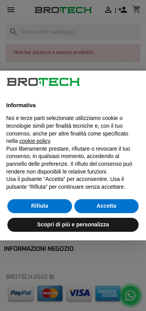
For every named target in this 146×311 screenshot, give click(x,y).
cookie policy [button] (34, 141)
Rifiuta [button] (39, 206)
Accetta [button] (106, 206)
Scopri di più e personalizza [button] (73, 224)
